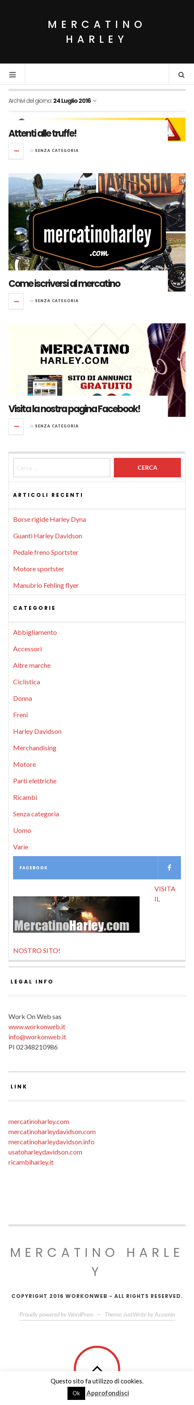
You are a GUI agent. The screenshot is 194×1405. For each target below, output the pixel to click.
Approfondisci (107, 1393)
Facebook (100, 867)
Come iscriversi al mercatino (64, 283)
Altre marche (32, 665)
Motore (24, 764)
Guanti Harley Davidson (47, 536)
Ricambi (25, 797)
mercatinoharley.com (38, 1121)
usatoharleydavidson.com (45, 1152)
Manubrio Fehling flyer (46, 585)
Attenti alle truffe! (42, 133)
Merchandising (35, 748)
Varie (20, 847)
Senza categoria (57, 150)
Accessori (27, 649)
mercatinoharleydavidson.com (52, 1131)
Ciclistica (26, 682)
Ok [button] (76, 1393)
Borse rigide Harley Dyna (49, 519)
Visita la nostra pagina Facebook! (74, 409)
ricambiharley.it (31, 1162)
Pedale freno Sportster (45, 552)
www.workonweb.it (36, 1026)
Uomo (22, 830)
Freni (20, 715)
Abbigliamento (35, 632)
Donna (22, 698)
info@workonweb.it (37, 1037)
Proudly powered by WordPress (56, 1314)
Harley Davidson (37, 731)
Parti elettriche (35, 781)
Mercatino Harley (97, 31)
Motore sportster (38, 569)
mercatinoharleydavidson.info (51, 1142)
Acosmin (165, 1314)
